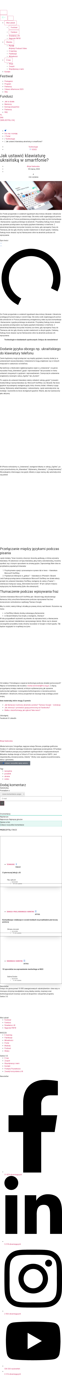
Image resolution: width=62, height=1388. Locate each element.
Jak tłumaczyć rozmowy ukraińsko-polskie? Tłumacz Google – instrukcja (32, 705)
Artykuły (12, 48)
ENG (1, 117)
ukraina (7, 776)
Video (24, 48)
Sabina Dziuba (12, 976)
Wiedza (9, 42)
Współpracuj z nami (16, 69)
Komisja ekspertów (11, 107)
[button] (31, 243)
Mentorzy (8, 104)
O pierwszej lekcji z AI (11, 873)
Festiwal (14, 27)
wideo (6, 779)
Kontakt (7, 72)
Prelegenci (8, 81)
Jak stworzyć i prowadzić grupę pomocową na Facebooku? (27, 708)
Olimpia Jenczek (13, 929)
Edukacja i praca (12, 911)
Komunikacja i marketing (26, 911)
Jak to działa (9, 102)
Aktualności (13, 56)
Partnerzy (8, 87)
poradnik (7, 774)
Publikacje (13, 54)
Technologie (10, 139)
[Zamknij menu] (10, 18)
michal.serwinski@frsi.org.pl (38, 686)
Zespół (11, 66)
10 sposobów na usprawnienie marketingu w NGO (22, 969)
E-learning (13, 51)
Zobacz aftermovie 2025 (13, 89)
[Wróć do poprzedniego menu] (3, 18)
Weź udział (10, 23)
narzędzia (8, 771)
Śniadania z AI (14, 36)
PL (1, 115)
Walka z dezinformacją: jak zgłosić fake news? (22, 710)
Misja (11, 64)
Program (7, 84)
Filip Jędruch (11, 880)
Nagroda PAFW (15, 38)
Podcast (18, 48)
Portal (11, 46)
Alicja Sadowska (33, 166)
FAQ (6, 92)
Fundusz (14, 32)
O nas (8, 60)
